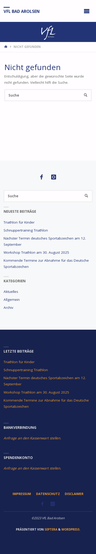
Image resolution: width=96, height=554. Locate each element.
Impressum (22, 494)
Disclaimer (74, 494)
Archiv (8, 307)
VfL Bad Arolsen (22, 11)
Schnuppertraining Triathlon (26, 230)
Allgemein (12, 299)
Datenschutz (48, 494)
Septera (50, 529)
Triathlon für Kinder (19, 222)
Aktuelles (11, 291)
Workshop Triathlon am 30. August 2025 (36, 252)
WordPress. (70, 529)
